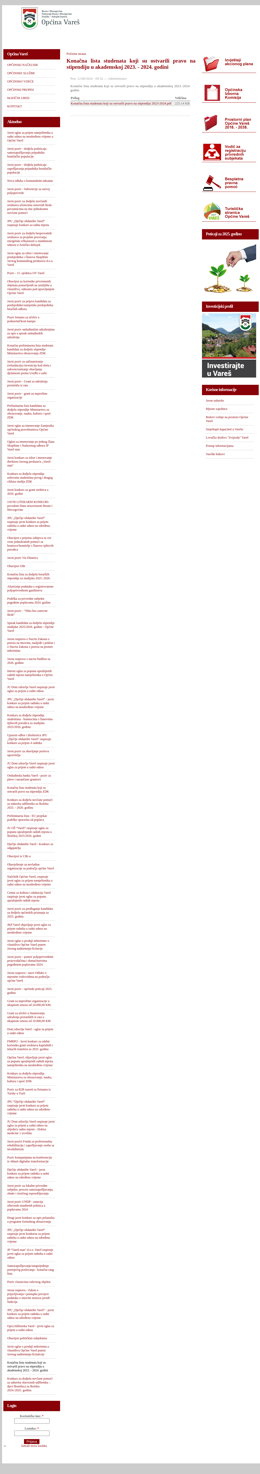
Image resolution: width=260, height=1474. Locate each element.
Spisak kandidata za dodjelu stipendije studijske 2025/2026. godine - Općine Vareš (31, 627)
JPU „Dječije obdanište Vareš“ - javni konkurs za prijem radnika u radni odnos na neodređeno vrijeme (30, 703)
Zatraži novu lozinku (34, 1446)
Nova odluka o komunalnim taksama (30, 181)
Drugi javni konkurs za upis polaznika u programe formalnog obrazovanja (30, 1219)
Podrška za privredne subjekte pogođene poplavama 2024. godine (29, 600)
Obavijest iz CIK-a (19, 856)
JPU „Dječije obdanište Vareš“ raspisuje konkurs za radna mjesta (28, 223)
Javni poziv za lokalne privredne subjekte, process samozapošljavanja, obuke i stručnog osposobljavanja (30, 1189)
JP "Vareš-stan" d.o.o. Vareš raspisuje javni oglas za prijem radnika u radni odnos (30, 1253)
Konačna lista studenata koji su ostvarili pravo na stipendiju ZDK (28, 789)
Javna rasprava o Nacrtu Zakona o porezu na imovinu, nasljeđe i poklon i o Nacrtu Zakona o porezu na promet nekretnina (31, 644)
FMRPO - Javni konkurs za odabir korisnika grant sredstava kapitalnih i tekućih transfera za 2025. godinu (30, 1045)
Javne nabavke (215, 400)
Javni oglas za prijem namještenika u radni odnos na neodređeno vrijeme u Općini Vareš (30, 136)
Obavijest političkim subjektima (27, 1338)
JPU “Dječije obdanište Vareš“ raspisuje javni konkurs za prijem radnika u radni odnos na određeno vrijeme (28, 1107)
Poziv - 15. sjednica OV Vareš (25, 273)
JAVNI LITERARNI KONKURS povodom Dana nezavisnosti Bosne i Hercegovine (29, 506)
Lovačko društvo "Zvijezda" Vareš (227, 437)
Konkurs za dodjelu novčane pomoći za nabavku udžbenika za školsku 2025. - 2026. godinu (30, 803)
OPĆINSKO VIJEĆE (112, 38)
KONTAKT (224, 38)
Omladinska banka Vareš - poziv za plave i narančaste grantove (29, 777)
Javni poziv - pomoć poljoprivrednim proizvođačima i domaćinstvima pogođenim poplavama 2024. (30, 960)
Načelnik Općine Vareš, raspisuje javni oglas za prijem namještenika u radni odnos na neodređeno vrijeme (30, 880)
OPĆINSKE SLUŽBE (70, 38)
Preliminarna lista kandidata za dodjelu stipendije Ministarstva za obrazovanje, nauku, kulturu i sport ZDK (29, 411)
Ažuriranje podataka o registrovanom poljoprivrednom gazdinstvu (30, 588)
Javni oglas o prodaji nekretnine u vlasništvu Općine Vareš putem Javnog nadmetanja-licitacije (28, 944)
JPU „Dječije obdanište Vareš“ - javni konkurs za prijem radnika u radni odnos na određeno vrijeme (30, 1314)
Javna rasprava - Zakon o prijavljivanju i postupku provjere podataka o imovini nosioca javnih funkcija (28, 1296)
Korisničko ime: (31, 1416)
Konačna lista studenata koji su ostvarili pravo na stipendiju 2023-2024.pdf (121, 103)
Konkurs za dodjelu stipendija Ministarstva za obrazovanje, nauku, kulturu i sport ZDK (29, 1077)
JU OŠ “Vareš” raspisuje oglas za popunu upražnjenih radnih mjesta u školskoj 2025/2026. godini (29, 832)
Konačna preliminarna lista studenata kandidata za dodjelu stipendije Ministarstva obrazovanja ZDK (30, 349)
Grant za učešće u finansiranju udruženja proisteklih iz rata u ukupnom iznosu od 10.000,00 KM (29, 1017)
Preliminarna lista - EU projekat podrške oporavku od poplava (27, 818)
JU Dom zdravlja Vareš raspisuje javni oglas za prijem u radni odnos (31, 689)
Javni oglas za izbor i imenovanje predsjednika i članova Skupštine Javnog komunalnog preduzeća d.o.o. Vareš (30, 259)
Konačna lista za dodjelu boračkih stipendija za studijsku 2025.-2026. (29, 576)
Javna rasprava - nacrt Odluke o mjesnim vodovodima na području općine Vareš (28, 976)
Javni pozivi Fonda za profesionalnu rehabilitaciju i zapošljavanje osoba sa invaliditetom (30, 1145)
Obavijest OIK (16, 566)
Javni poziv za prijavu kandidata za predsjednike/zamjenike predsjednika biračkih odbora (30, 305)
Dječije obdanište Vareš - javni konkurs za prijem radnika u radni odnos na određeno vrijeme (28, 1173)
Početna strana (76, 54)
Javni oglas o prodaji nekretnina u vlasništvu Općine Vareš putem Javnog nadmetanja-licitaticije (28, 1350)
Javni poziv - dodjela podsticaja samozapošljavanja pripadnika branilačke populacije (26, 152)
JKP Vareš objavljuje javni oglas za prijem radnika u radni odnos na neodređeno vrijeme (29, 928)
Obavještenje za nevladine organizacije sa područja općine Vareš (30, 866)
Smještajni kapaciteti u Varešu (224, 429)
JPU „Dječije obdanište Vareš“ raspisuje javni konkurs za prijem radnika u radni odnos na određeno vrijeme (28, 523)
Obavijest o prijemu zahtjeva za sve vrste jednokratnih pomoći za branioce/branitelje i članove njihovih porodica (30, 543)
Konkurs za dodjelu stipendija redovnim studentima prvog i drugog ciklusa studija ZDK (30, 477)
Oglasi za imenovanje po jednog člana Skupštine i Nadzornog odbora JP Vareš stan (30, 445)
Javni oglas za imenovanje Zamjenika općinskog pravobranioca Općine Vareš (30, 429)
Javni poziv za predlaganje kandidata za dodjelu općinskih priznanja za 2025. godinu (30, 912)
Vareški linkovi (215, 454)
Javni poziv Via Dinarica (22, 558)
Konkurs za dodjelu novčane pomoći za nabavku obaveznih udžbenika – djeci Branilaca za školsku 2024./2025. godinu (30, 1384)
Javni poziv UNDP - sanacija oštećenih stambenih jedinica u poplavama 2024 (26, 1205)
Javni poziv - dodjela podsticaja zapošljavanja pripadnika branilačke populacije (29, 168)
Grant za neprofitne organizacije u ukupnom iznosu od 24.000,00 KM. (29, 1003)
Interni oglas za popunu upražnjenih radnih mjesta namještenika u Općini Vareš (30, 675)
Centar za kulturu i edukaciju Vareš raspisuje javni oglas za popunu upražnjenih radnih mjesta (29, 896)
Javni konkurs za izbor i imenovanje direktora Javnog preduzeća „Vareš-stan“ (29, 461)
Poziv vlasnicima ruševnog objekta (29, 1282)
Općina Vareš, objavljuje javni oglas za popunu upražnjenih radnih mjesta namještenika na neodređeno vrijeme (30, 1061)
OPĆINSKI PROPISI (153, 38)
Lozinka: (32, 1428)
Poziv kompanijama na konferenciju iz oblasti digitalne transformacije (29, 1159)
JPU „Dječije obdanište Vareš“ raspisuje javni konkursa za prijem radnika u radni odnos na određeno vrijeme (28, 1235)
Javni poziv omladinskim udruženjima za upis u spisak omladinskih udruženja (31, 333)
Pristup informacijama (219, 446)
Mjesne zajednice (217, 409)
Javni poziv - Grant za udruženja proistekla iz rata (27, 383)
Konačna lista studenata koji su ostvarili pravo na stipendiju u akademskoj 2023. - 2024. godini (27, 1366)
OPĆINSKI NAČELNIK (26, 38)
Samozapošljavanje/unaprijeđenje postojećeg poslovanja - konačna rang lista (30, 1269)
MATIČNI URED (192, 38)
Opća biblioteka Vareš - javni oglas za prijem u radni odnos (30, 1328)
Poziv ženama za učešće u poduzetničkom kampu (23, 319)
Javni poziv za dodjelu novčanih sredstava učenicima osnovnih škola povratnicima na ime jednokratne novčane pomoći (29, 207)
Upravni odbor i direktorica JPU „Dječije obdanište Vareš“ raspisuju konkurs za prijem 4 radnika (29, 739)
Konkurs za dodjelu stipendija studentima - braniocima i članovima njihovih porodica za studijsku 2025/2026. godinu (30, 721)
